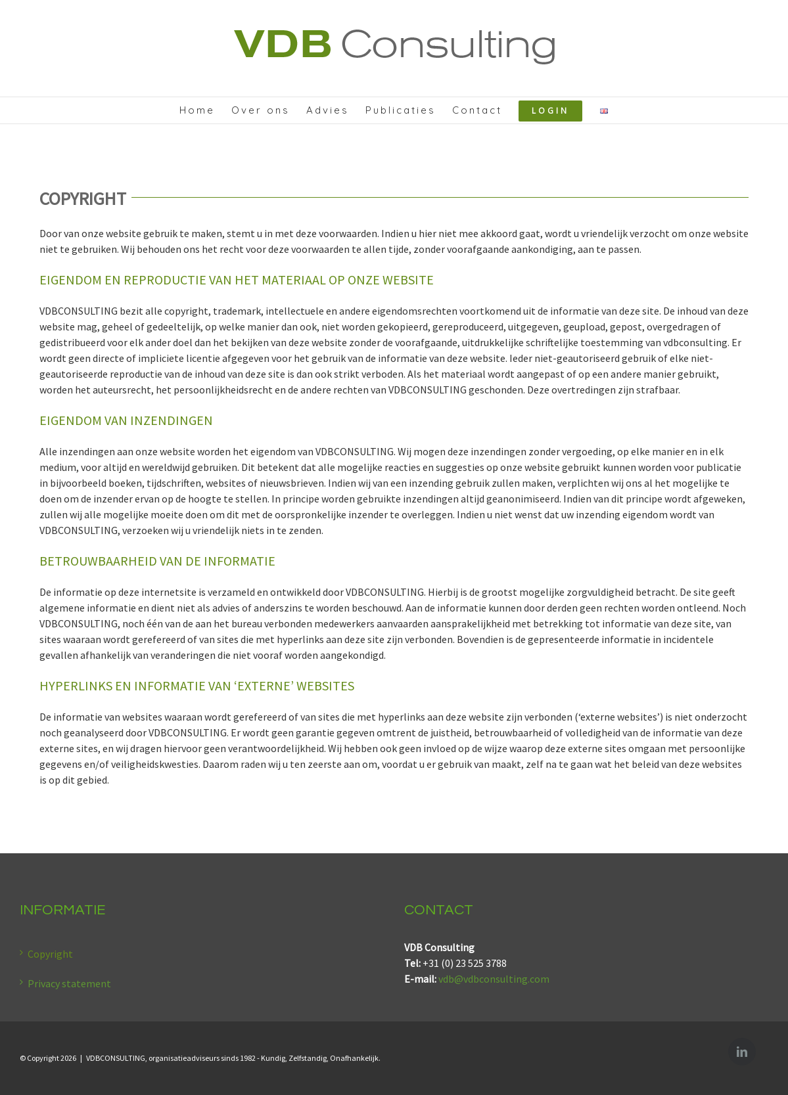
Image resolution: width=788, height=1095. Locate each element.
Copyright (50, 953)
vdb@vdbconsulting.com (493, 978)
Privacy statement (69, 983)
